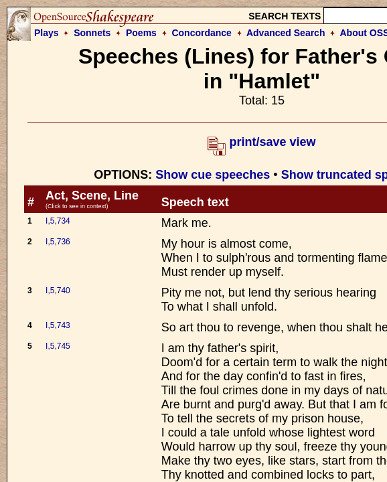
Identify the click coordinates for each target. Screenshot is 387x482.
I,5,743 (58, 325)
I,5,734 (58, 221)
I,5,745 (58, 346)
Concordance (201, 32)
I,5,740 (58, 290)
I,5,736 (58, 241)
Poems (141, 32)
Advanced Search (285, 32)
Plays (46, 32)
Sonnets (92, 32)
